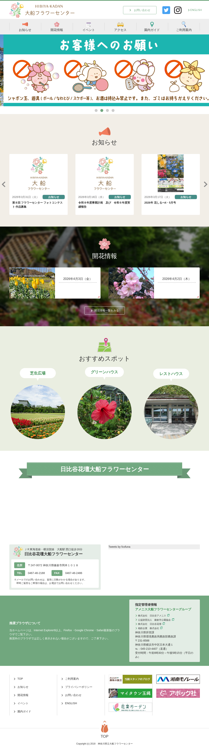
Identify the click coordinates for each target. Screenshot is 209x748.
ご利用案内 (184, 26)
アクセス (120, 26)
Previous (3, 184)
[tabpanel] (104, 70)
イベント (88, 26)
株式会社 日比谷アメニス (152, 615)
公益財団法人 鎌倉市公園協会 (154, 620)
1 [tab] (96, 110)
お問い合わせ (142, 10)
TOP (20, 678)
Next (206, 184)
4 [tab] (113, 110)
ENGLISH (196, 9)
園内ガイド (152, 26)
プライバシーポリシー (78, 686)
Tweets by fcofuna (119, 546)
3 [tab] (107, 110)
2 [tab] (101, 110)
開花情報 (57, 26)
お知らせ (25, 26)
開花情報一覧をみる (106, 310)
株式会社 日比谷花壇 (149, 624)
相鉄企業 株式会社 (148, 628)
